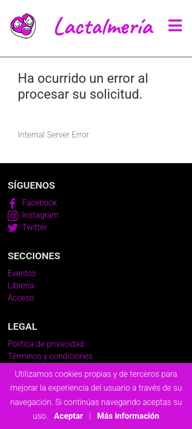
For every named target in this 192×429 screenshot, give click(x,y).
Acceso (21, 298)
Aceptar (68, 416)
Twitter (27, 227)
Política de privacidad (46, 344)
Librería (21, 285)
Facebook (32, 203)
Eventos (22, 273)
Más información (128, 416)
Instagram (33, 215)
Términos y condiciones (50, 356)
